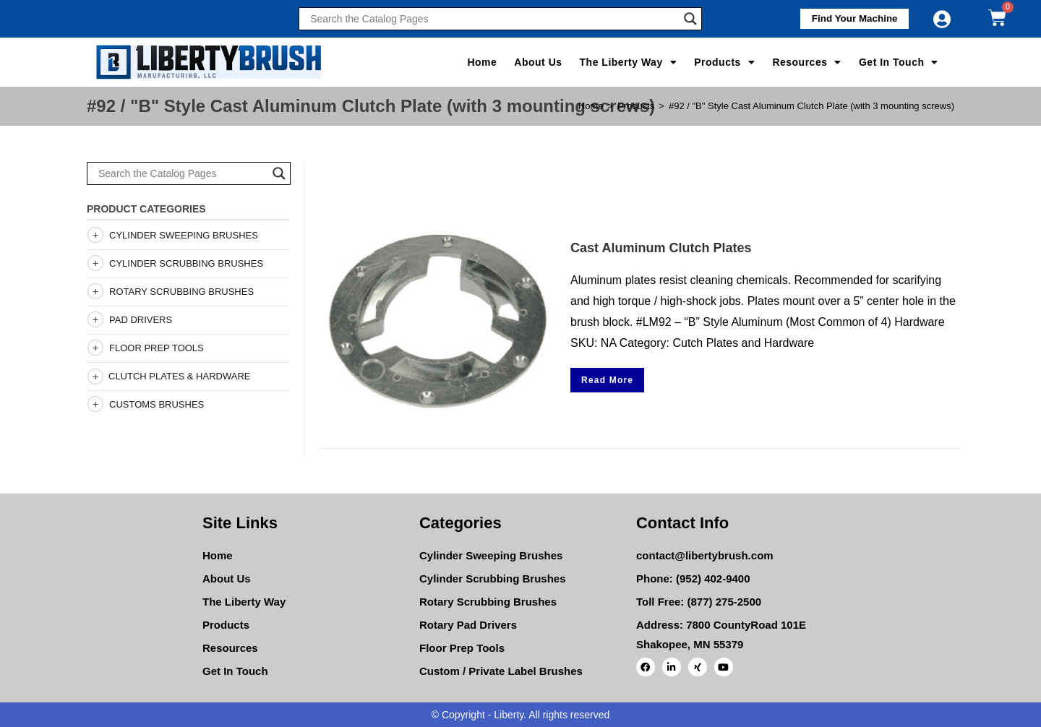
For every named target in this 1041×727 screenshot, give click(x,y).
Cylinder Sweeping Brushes (183, 235)
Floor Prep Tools (156, 348)
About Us (538, 62)
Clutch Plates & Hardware (168, 376)
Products (724, 62)
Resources (806, 62)
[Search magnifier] (690, 19)
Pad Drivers (140, 319)
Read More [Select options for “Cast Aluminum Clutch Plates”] (607, 380)
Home (482, 62)
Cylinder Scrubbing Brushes (186, 263)
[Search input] (493, 19)
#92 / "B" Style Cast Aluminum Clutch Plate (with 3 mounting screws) (811, 105)
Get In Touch (898, 62)
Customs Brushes (156, 404)
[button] (849, 19)
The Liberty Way (628, 62)
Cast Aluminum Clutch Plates (660, 248)
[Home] (591, 105)
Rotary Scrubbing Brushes (181, 291)
